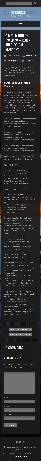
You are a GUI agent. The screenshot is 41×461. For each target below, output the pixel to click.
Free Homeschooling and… (20, 334)
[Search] (19, 3)
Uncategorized (13, 60)
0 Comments (30, 60)
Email (7, 406)
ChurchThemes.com (20, 456)
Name (7, 398)
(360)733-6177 (21, 450)
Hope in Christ (20, 12)
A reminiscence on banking (20, 329)
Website (7, 414)
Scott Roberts (31, 56)
